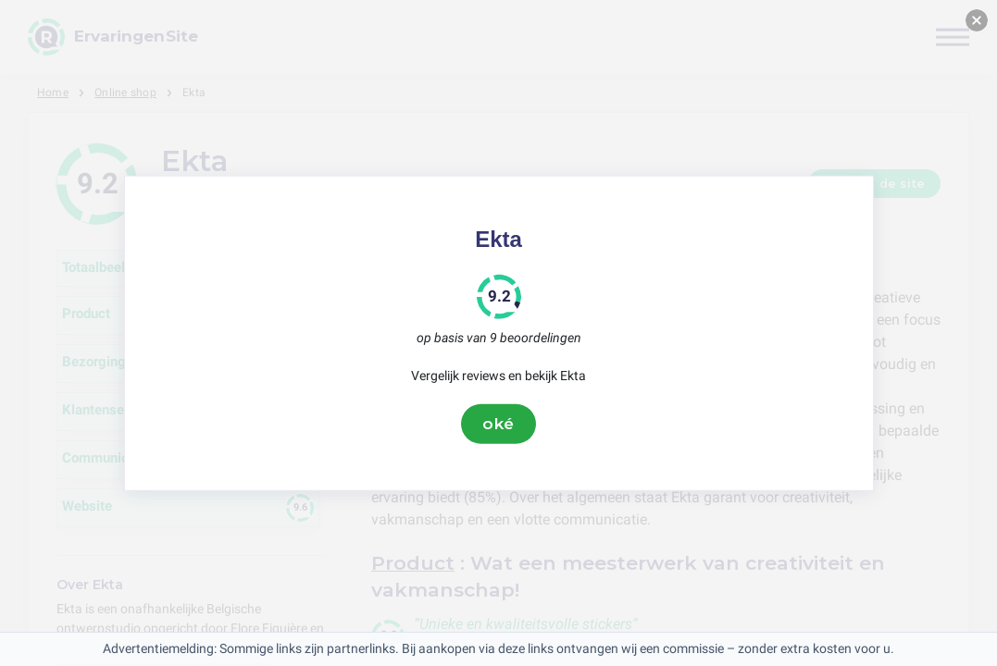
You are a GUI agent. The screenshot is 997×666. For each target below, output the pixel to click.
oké (499, 423)
